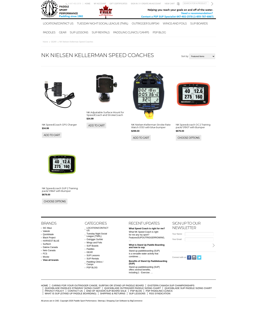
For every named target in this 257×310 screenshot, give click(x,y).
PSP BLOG (159, 32)
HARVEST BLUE (51, 241)
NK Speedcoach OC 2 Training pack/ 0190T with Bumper (193, 126)
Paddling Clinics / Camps (131, 32)
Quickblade (48, 234)
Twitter (199, 257)
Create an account (151, 4)
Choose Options (189, 137)
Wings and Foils (175, 23)
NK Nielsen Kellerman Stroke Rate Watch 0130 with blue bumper (151, 126)
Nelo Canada (49, 250)
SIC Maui (47, 228)
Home (87, 4)
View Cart (170, 4)
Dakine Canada (50, 247)
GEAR (62, 32)
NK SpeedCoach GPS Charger (59, 124)
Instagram (194, 257)
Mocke (46, 257)
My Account (100, 4)
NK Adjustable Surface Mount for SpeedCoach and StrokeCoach (105, 113)
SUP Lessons (79, 32)
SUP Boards (199, 23)
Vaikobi (46, 231)
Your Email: (177, 239)
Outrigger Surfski (145, 23)
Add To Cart (52, 135)
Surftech (47, 244)
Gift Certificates (118, 4)
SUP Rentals (101, 32)
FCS (45, 253)
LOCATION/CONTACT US (58, 23)
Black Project (49, 237)
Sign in (134, 4)
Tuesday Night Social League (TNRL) (102, 23)
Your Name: (177, 234)
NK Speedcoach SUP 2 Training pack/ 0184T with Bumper (60, 189)
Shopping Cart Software (116, 301)
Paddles (49, 32)
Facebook (189, 257)
